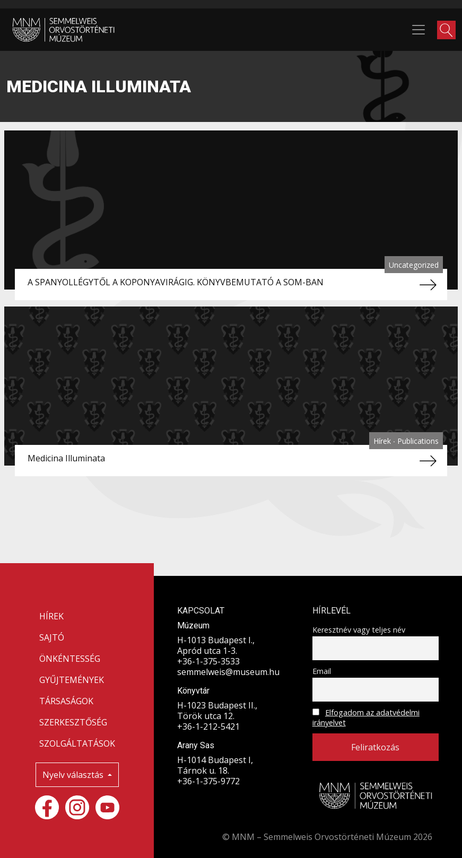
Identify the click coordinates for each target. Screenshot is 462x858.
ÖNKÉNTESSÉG (69, 658)
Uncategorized (414, 265)
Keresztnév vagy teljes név (358, 630)
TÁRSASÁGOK (66, 701)
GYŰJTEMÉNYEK (71, 680)
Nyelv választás (74, 775)
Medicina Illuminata (66, 458)
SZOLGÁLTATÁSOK (77, 743)
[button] (446, 30)
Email (321, 671)
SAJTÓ (51, 637)
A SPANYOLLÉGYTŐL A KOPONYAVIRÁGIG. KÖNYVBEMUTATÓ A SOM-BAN (176, 282)
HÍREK (51, 616)
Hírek (383, 441)
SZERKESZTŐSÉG (73, 722)
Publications (418, 441)
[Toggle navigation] (418, 29)
